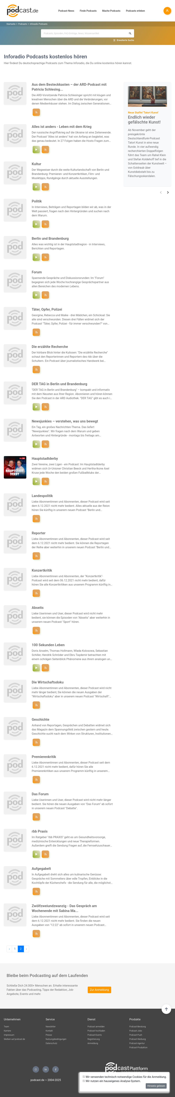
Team (6, 1026)
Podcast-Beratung (137, 1026)
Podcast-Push (135, 1035)
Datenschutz (51, 1043)
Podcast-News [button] (66, 10)
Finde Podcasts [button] (88, 10)
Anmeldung (93, 1043)
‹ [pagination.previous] (9, 948)
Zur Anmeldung (99, 989)
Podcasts (22, 24)
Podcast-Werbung (137, 1039)
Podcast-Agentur (137, 1043)
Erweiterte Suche (125, 40)
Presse (49, 1035)
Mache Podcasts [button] (111, 10)
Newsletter (51, 1026)
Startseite (11, 24)
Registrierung (94, 1039)
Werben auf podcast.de (14, 1039)
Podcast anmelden (96, 1026)
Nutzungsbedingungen (56, 1039)
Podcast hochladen (96, 1031)
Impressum (9, 1035)
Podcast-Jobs (135, 1031)
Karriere (7, 1031)
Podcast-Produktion (138, 1047)
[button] (161, 192)
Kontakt (49, 1031)
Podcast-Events (95, 1035)
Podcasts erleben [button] (135, 10)
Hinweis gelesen (156, 1085)
